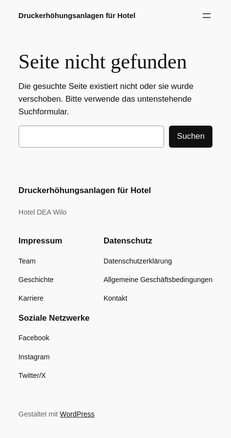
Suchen (191, 136)
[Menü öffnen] (206, 16)
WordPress (77, 414)
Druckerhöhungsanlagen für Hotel (77, 16)
